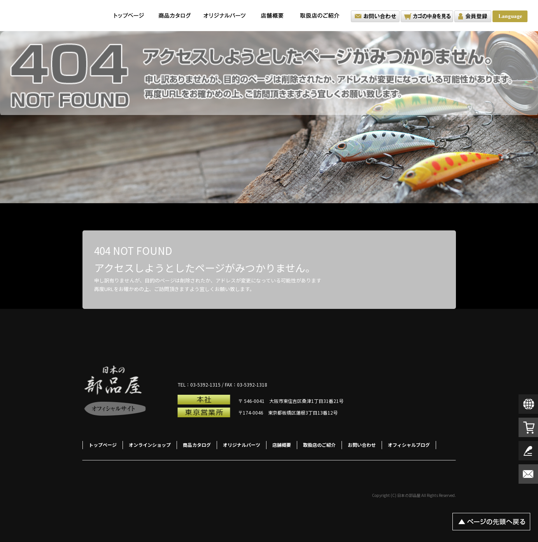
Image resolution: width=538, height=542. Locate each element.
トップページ (129, 15)
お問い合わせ (375, 16)
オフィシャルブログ (409, 444)
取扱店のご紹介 (322, 15)
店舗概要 (272, 15)
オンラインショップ (150, 444)
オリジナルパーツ (224, 15)
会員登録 (472, 16)
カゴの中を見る (427, 16)
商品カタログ (174, 15)
